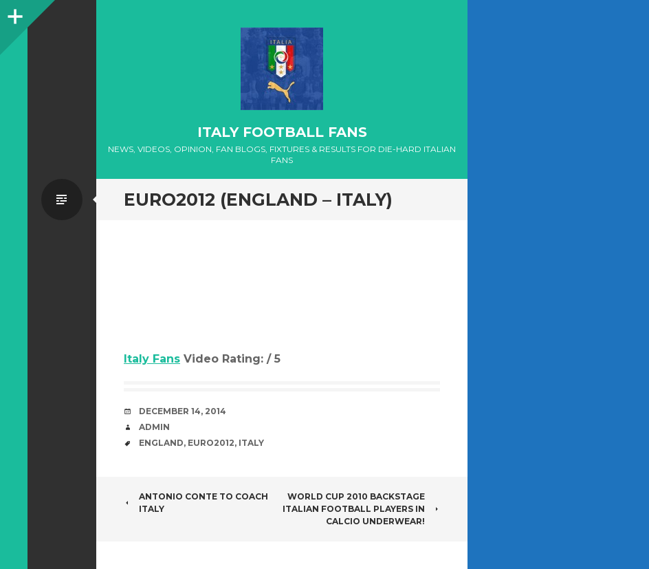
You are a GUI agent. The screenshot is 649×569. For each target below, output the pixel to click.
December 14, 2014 (182, 411)
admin (154, 427)
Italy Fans (152, 358)
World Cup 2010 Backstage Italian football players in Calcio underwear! (361, 508)
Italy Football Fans (282, 132)
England (161, 443)
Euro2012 (211, 443)
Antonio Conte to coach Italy (196, 502)
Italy (251, 443)
